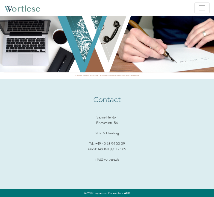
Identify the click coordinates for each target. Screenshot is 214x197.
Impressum (101, 193)
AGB (127, 193)
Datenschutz (115, 193)
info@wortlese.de (107, 159)
